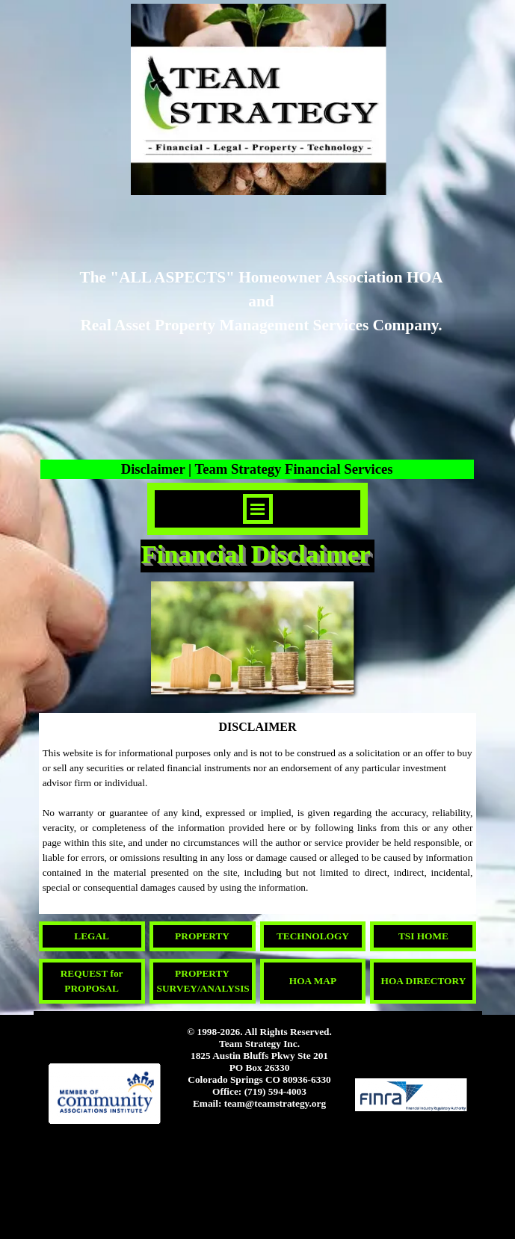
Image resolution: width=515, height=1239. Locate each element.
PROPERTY (202, 936)
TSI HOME (423, 936)
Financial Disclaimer (255, 554)
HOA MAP (312, 980)
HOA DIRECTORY (423, 980)
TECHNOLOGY (313, 936)
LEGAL (91, 936)
